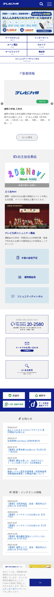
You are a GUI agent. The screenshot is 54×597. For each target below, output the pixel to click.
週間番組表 (30, 277)
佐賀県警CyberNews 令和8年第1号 (23, 440)
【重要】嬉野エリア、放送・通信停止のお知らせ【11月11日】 (26, 548)
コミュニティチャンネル (30, 296)
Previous (2, 103)
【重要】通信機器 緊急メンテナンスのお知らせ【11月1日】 (26, 537)
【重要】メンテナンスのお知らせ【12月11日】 (26, 526)
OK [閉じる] (40, 582)
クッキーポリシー (13, 588)
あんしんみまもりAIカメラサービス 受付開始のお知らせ (25, 430)
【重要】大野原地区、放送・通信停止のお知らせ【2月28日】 (26, 504)
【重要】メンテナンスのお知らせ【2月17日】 (26, 515)
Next (52, 103)
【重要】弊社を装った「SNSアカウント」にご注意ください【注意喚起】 (25, 461)
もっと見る (27, 137)
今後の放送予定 (29, 257)
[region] (27, 22)
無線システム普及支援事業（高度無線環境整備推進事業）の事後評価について (26, 472)
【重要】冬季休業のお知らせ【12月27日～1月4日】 (26, 450)
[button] (27, 22)
